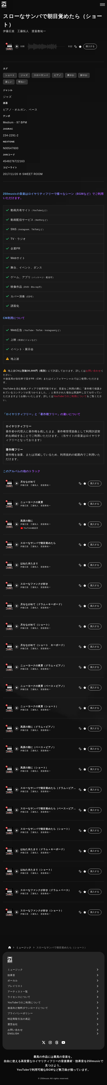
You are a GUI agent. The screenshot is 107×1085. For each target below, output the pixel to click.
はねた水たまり (29, 563)
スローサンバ (41, 75)
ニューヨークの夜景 (32, 502)
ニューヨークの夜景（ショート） (39, 706)
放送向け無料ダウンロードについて (28, 1008)
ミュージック (15, 969)
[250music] (4, 4)
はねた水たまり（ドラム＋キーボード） (43, 849)
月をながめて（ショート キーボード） (43, 645)
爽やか (70, 75)
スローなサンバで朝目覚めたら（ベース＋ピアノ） (49, 808)
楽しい (8, 81)
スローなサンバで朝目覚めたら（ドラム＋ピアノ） (49, 788)
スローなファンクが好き (34, 584)
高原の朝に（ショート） (34, 767)
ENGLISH (13, 1033)
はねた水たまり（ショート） (37, 870)
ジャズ (24, 75)
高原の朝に (27, 521)
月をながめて (28, 482)
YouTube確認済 (29, 528)
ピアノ (57, 75)
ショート (10, 75)
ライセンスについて (19, 997)
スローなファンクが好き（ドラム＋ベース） (46, 890)
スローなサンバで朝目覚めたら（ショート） (46, 829)
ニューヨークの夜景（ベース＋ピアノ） (43, 686)
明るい (21, 81)
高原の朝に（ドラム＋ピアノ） (38, 727)
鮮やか (83, 75)
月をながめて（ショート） (36, 624)
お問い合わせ (93, 370)
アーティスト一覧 (18, 991)
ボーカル (13, 980)
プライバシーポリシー (20, 1013)
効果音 (11, 975)
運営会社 (13, 1024)
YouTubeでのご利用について (70, 396)
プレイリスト (15, 986)
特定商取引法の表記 (19, 1019)
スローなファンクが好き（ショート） (42, 910)
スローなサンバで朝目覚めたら (38, 543)
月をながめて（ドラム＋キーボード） (42, 604)
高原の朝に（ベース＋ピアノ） (38, 747)
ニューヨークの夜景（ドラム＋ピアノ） (43, 665)
